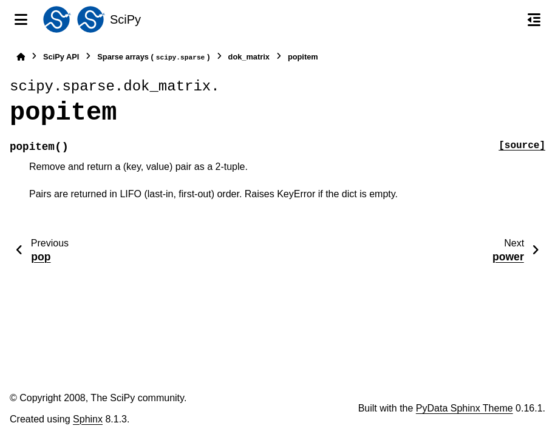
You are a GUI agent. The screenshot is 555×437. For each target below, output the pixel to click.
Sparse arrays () (153, 57)
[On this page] (534, 19)
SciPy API (61, 56)
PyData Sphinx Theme (464, 408)
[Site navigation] (21, 19)
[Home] (20, 56)
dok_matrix (249, 56)
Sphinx (88, 419)
